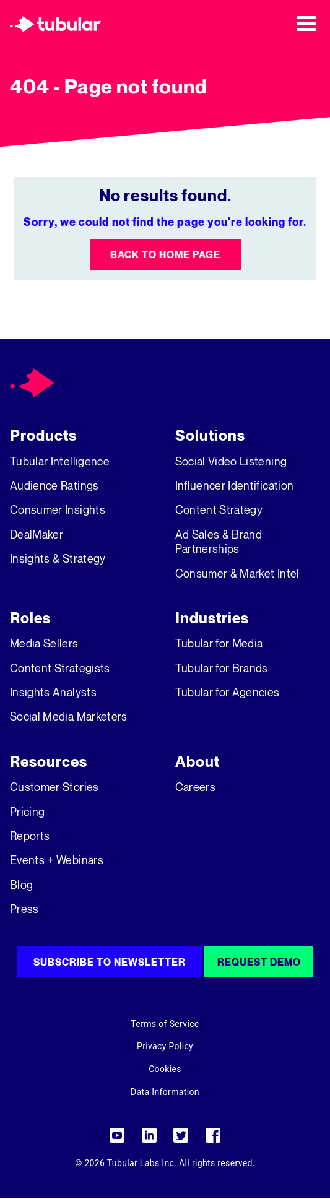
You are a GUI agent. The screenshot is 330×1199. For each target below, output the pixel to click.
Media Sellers (44, 643)
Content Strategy (219, 509)
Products (43, 435)
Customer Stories (54, 787)
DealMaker (36, 534)
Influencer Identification (234, 485)
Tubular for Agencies (227, 692)
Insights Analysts (53, 692)
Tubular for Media (219, 643)
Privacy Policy (165, 1046)
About (197, 762)
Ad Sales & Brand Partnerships (219, 541)
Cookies (165, 1069)
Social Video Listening (231, 461)
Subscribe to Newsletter (109, 962)
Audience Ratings (54, 485)
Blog (21, 884)
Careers (195, 787)
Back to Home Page (165, 254)
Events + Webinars (56, 860)
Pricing (27, 811)
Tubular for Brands (221, 668)
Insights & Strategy (58, 558)
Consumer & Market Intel (237, 573)
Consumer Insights (57, 509)
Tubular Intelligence (60, 461)
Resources (48, 762)
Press (24, 908)
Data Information (165, 1092)
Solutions (210, 435)
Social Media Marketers (69, 716)
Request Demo (259, 962)
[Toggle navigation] (306, 23)
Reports (30, 835)
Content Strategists (60, 668)
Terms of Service (165, 1024)
